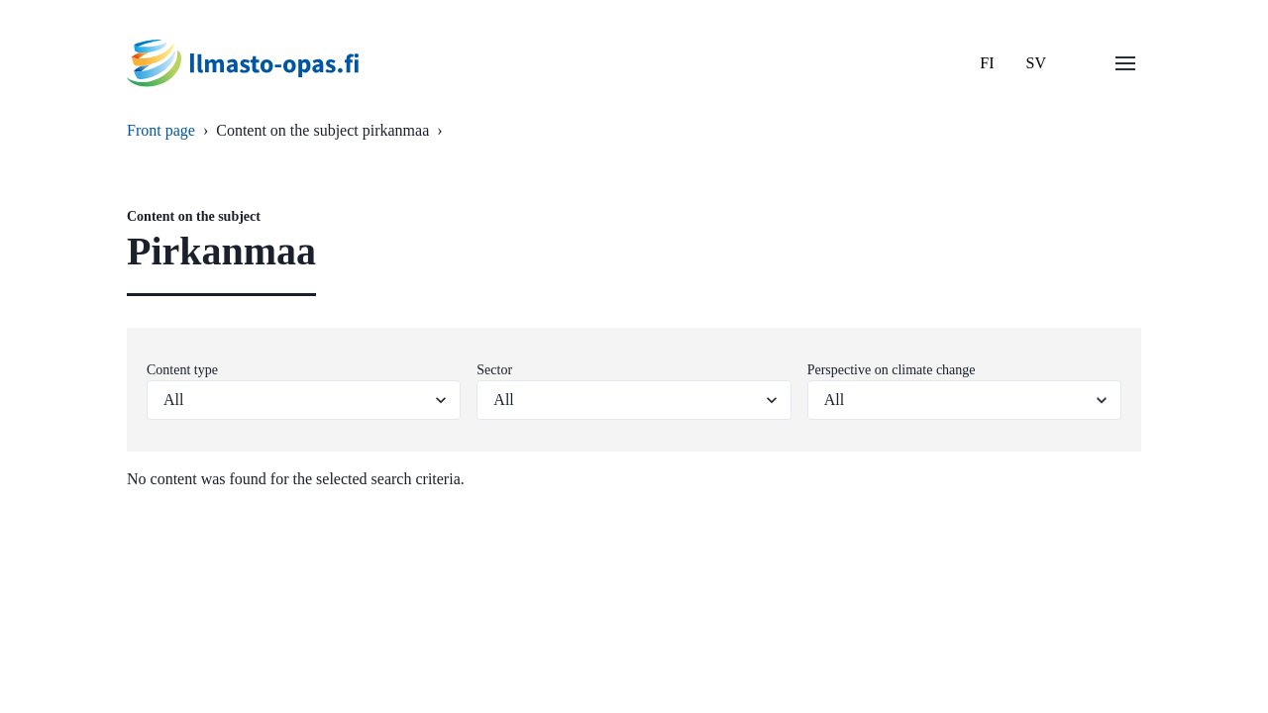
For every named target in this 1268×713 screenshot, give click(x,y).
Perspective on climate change (891, 369)
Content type (182, 369)
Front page (161, 130)
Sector (494, 369)
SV (1036, 62)
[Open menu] (1125, 63)
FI (987, 62)
